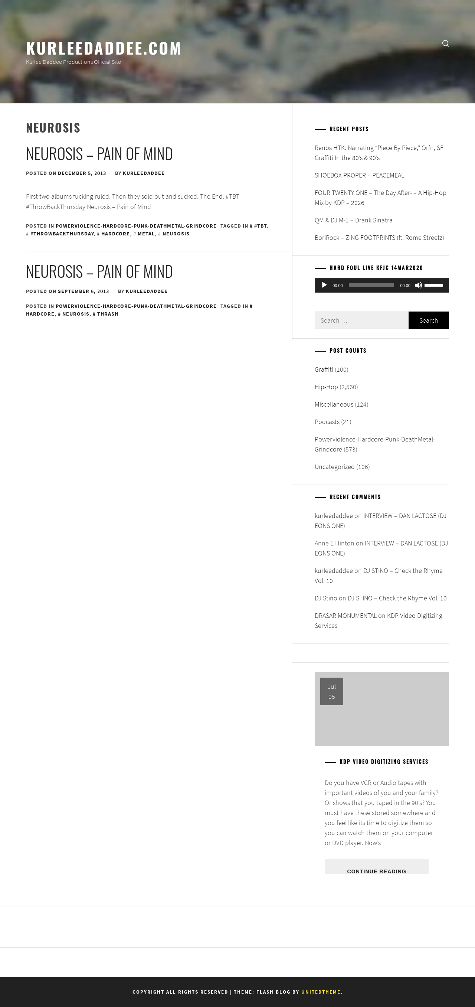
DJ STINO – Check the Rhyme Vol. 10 (397, 598)
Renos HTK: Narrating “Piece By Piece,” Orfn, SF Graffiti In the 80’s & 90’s (379, 152)
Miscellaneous (334, 404)
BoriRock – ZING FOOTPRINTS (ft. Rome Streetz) (379, 237)
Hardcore (115, 233)
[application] (382, 285)
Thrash (107, 313)
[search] (445, 43)
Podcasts (327, 421)
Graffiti (324, 369)
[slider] (371, 285)
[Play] (324, 285)
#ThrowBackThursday (62, 233)
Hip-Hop (326, 386)
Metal (146, 233)
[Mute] (418, 285)
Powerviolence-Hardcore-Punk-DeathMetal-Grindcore (136, 225)
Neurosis (176, 233)
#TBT (260, 225)
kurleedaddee (144, 173)
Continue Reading (376, 871)
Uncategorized (335, 466)
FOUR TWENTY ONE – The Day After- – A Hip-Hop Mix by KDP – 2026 (380, 197)
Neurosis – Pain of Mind (99, 152)
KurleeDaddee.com (104, 47)
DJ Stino (326, 598)
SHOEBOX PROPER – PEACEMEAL (359, 175)
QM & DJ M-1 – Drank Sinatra (354, 220)
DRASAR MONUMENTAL (346, 615)
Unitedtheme (321, 992)
